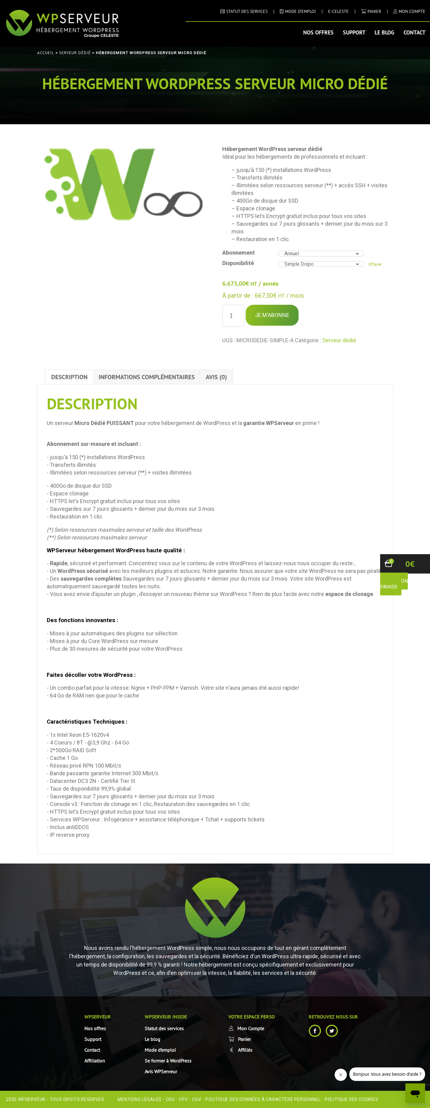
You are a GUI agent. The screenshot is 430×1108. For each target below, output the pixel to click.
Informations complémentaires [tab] (146, 377)
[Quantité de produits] (233, 316)
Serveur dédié (75, 52)
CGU (170, 1099)
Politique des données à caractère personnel (262, 1099)
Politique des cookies (351, 1099)
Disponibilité (238, 263)
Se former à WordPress (168, 1061)
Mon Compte (250, 1028)
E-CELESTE (338, 11)
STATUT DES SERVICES (246, 11)
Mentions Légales (140, 1099)
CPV (183, 1099)
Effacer (375, 264)
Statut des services (164, 1028)
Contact (414, 32)
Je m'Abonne (272, 315)
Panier (374, 11)
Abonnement (238, 252)
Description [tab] (69, 377)
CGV (196, 1099)
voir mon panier (394, 584)
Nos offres (318, 32)
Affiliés (245, 1050)
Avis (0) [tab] (216, 377)
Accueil (45, 52)
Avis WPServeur (161, 1071)
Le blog (384, 32)
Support (354, 32)
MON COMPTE (412, 11)
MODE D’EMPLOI (300, 11)
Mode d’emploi (160, 1050)
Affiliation (94, 1061)
